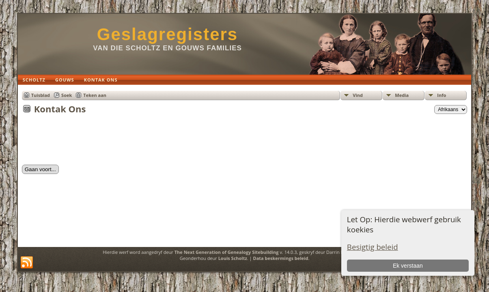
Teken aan (94, 95)
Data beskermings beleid (280, 258)
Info (441, 95)
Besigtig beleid (372, 247)
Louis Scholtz (232, 258)
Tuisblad (40, 95)
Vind (358, 95)
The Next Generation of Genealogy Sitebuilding (226, 252)
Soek (66, 95)
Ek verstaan (408, 265)
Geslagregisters (167, 34)
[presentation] (83, 142)
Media (402, 95)
